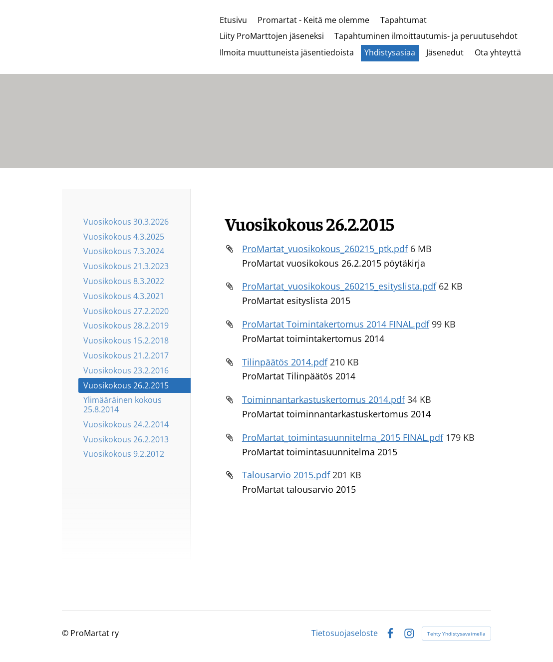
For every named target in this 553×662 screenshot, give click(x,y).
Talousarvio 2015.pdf (286, 475)
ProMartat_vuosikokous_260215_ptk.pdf (325, 249)
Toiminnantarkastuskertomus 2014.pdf (323, 399)
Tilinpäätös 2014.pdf (284, 362)
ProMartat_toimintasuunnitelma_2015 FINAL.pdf (342, 437)
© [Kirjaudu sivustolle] (66, 633)
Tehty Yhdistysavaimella (456, 633)
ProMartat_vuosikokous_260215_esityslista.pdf (339, 286)
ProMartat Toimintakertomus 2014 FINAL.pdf (335, 324)
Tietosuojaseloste (344, 634)
